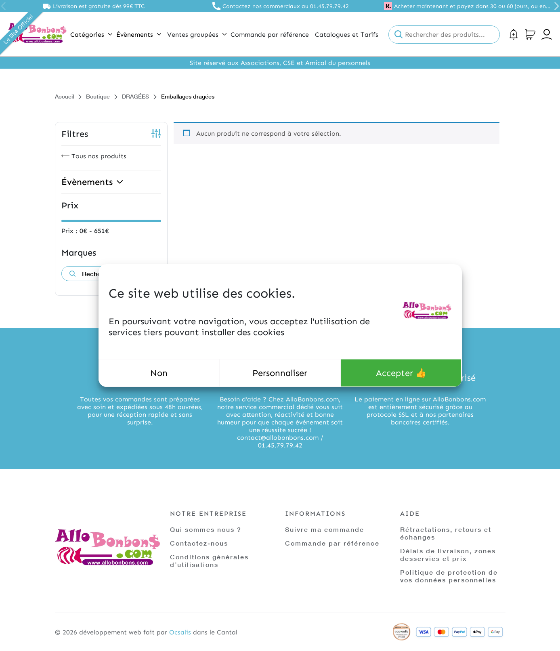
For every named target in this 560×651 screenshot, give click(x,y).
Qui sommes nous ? (205, 529)
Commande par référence (332, 543)
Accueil (64, 96)
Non (159, 373)
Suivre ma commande (324, 529)
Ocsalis (180, 632)
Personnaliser (279, 373)
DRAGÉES (135, 96)
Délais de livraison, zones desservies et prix (448, 554)
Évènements (138, 34)
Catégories (91, 34)
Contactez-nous (199, 543)
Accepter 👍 (401, 373)
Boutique (98, 96)
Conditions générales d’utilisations (209, 560)
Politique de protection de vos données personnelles (449, 576)
